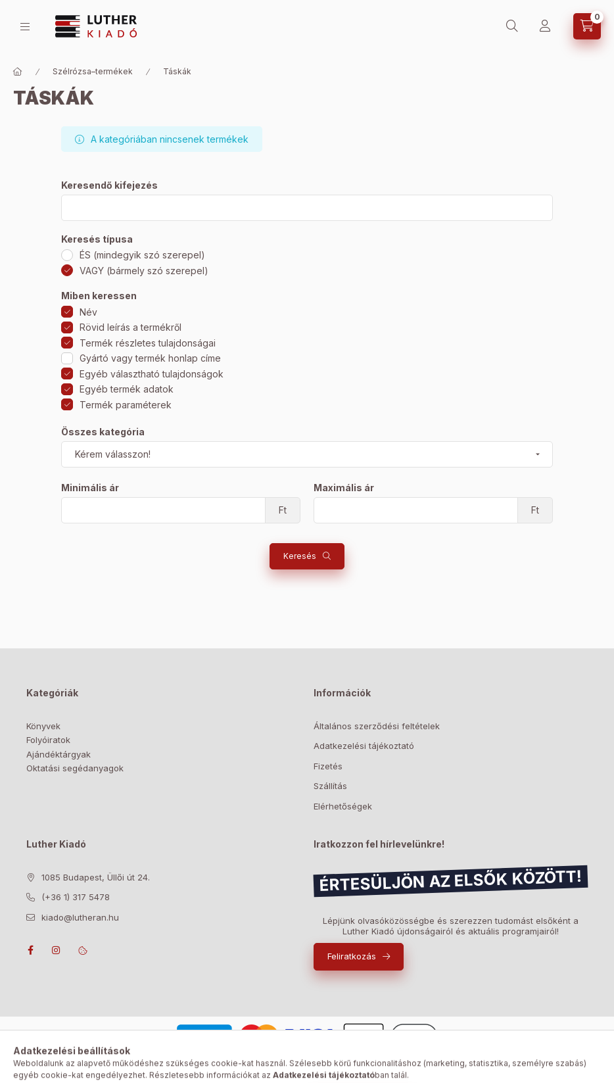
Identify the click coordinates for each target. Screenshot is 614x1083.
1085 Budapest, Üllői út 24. (95, 877)
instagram (56, 950)
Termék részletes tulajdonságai (148, 343)
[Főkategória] (17, 72)
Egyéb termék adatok (127, 389)
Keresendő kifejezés (109, 185)
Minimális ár (90, 488)
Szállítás (330, 786)
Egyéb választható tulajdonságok (152, 373)
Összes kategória (103, 432)
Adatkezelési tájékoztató (364, 745)
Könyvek (43, 726)
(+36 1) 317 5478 (75, 897)
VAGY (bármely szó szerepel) (144, 270)
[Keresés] (512, 26)
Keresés (299, 556)
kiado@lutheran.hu (80, 917)
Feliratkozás (351, 956)
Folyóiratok (48, 739)
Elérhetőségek (343, 806)
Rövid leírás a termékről (130, 327)
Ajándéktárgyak (58, 754)
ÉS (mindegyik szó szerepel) (142, 254)
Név (88, 312)
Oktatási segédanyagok (75, 768)
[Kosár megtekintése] (587, 26)
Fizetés (328, 766)
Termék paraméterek (126, 404)
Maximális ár (344, 488)
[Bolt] (25, 26)
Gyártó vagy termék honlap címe (150, 358)
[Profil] (545, 26)
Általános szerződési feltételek (377, 726)
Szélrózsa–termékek (93, 71)
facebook (30, 950)
